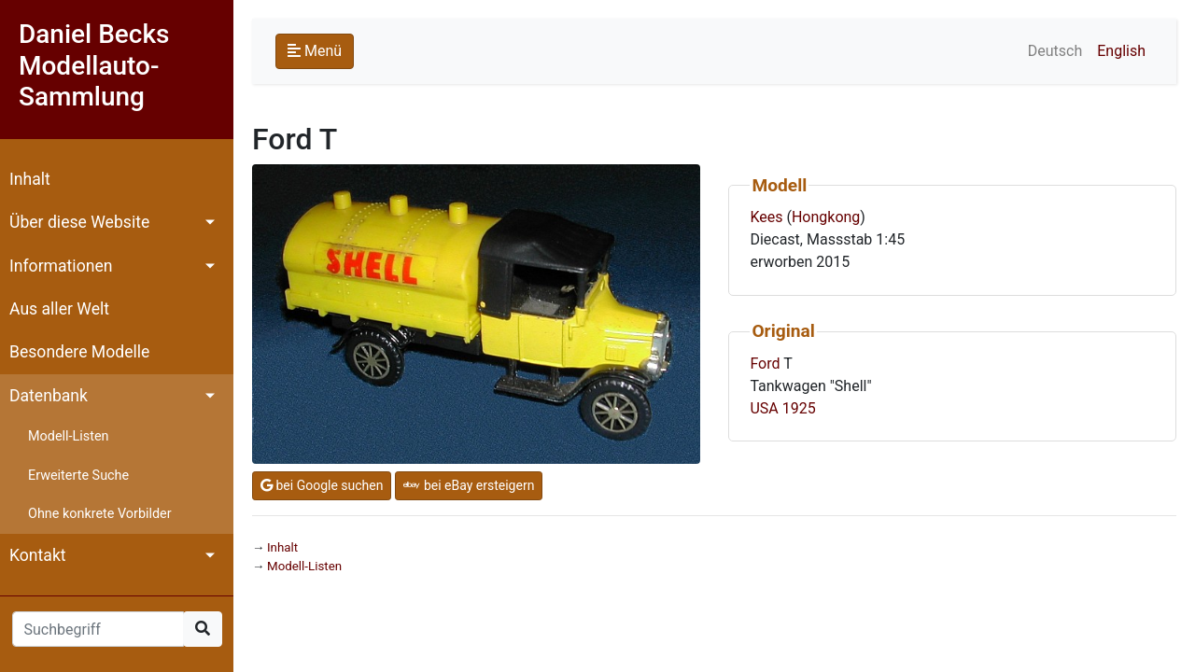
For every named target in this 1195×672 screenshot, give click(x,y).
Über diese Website (79, 222)
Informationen (60, 266)
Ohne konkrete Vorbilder (100, 514)
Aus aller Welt (59, 309)
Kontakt (37, 555)
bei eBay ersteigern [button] (468, 485)
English (1121, 51)
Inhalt (29, 179)
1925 (799, 408)
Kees (766, 217)
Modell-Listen (68, 436)
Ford (765, 363)
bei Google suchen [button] (321, 485)
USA (764, 408)
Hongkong (826, 217)
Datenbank (48, 395)
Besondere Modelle (79, 352)
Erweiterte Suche (78, 475)
